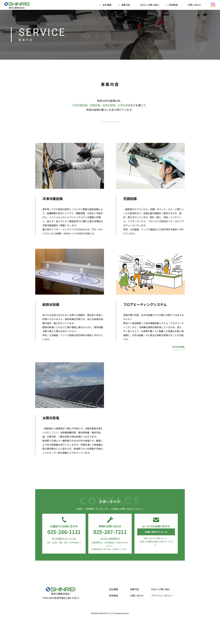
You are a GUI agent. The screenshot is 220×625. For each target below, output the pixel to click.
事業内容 (125, 4)
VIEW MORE (178, 348)
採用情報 (173, 4)
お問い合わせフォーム (156, 531)
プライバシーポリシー (162, 595)
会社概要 (106, 4)
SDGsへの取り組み (149, 4)
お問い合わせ (194, 4)
